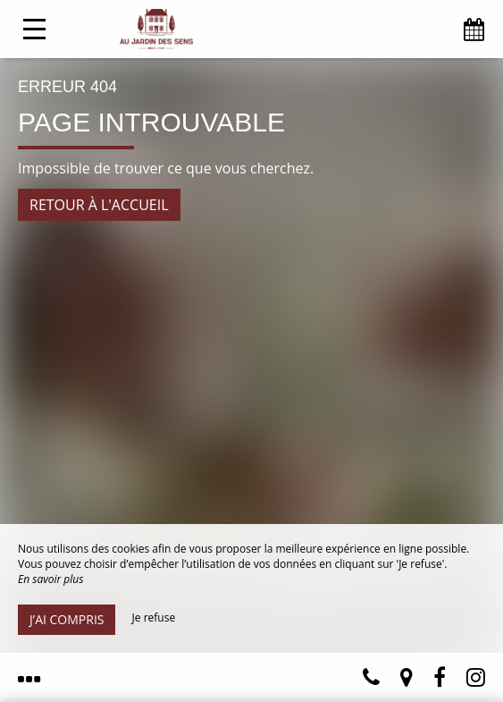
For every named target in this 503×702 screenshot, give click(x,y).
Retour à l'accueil (99, 205)
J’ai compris (66, 619)
